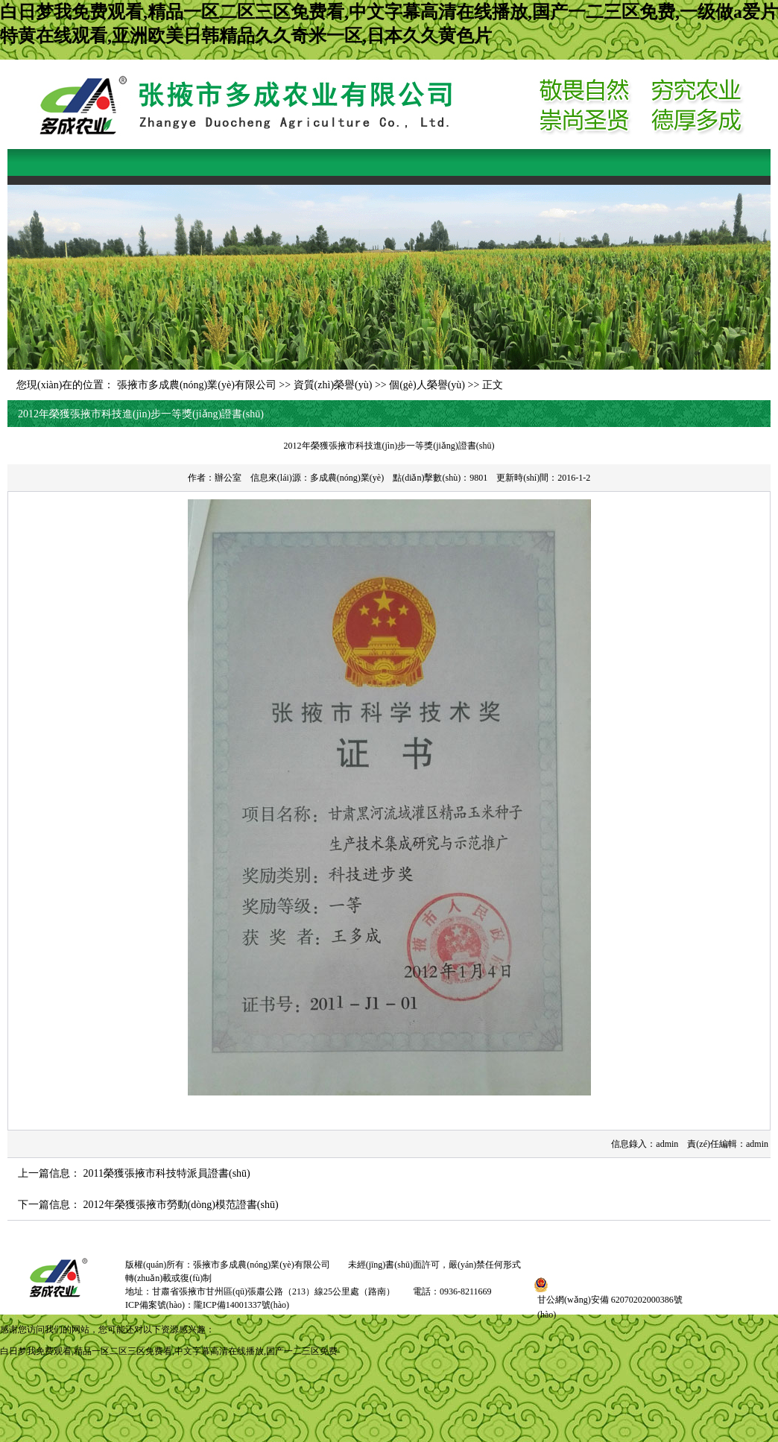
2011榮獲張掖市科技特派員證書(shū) (166, 1173)
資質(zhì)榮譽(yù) (333, 384)
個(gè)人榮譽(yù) (427, 384)
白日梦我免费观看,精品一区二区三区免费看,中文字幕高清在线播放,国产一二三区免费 (169, 1351)
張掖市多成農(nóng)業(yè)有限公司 (196, 384)
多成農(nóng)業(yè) (347, 477)
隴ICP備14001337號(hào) (241, 1305)
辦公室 (228, 477)
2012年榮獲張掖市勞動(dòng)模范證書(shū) (181, 1204)
